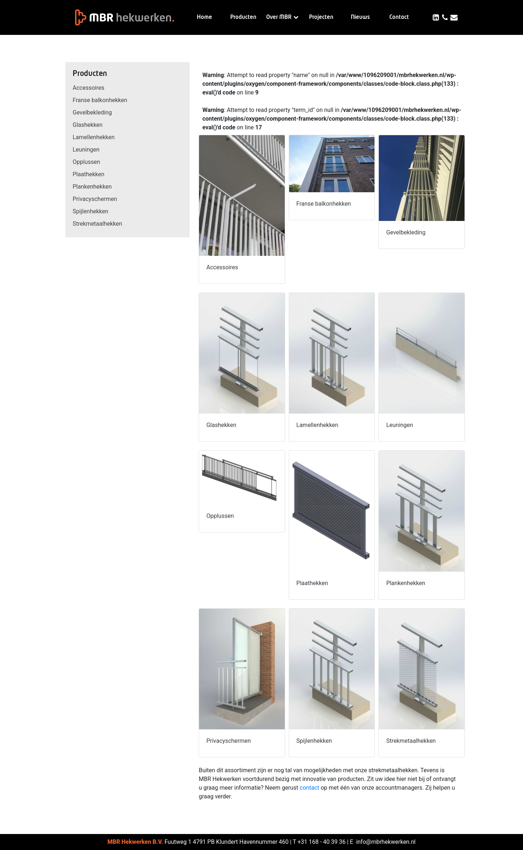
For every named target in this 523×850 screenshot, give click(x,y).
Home (204, 17)
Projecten (321, 17)
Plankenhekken (92, 186)
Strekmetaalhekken (97, 223)
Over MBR (282, 17)
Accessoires (88, 87)
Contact (399, 17)
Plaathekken (88, 174)
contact (309, 787)
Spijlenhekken (90, 211)
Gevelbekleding (92, 112)
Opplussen (86, 161)
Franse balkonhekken (100, 100)
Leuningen (86, 149)
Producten (243, 17)
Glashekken (87, 124)
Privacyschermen (95, 199)
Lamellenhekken (94, 137)
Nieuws (360, 17)
